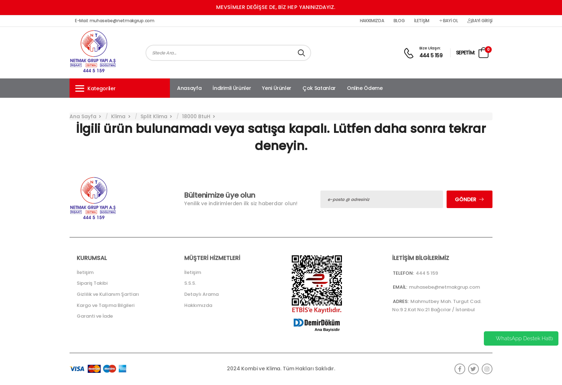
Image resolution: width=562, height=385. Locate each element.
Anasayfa (189, 88)
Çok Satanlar (319, 88)
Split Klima (153, 116)
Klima (118, 116)
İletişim (421, 21)
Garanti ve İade (95, 316)
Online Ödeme (365, 88)
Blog (399, 21)
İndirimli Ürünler (232, 88)
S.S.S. (190, 283)
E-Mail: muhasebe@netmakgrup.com (114, 21)
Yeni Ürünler (276, 88)
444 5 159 (431, 55)
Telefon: (403, 273)
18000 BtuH (196, 116)
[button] (120, 88)
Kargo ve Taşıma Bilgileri (105, 305)
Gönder (465, 199)
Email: (400, 287)
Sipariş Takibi (92, 283)
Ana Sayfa (83, 116)
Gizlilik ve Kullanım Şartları (108, 294)
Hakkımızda (372, 21)
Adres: (401, 301)
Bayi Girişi (479, 21)
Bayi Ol (448, 21)
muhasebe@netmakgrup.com (444, 287)
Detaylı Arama (201, 294)
